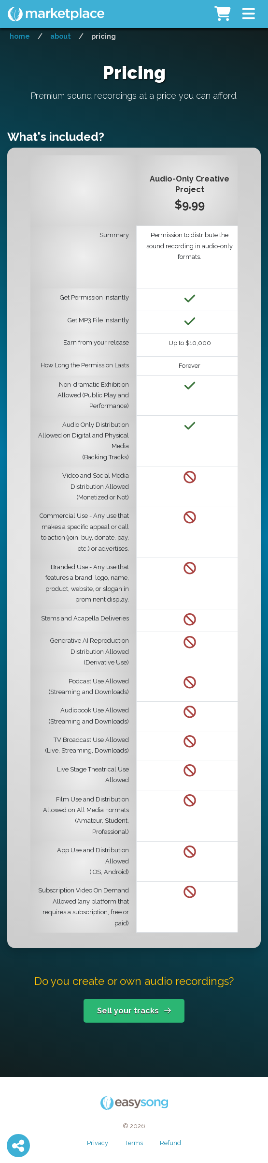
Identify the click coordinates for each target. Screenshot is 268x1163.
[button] (248, 14)
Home (20, 36)
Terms (134, 1143)
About (60, 36)
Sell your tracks (134, 1010)
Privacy (97, 1143)
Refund (170, 1143)
